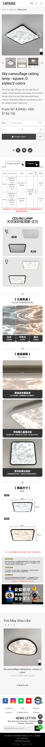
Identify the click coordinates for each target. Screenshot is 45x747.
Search (36, 3)
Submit (37, 728)
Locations (9, 708)
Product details (13, 163)
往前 (6, 625)
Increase (41, 130)
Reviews (36, 712)
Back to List (23, 685)
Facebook (18, 150)
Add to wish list (40, 137)
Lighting (12, 9)
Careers (8, 712)
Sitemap (16, 744)
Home (4, 9)
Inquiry (36, 708)
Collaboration (22, 712)
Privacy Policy (27, 744)
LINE (24, 150)
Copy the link (30, 149)
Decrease (4, 130)
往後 (14, 625)
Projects (30, 163)
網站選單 (41, 3)
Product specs (26, 123)
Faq (22, 708)
